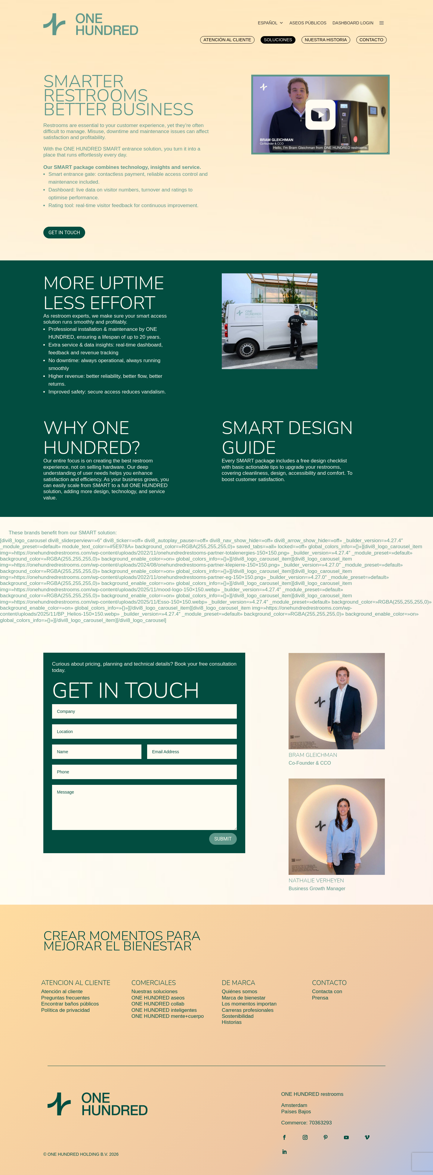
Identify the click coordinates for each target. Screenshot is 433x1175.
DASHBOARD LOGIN (352, 22)
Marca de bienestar (244, 998)
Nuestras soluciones (154, 991)
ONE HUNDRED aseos (158, 998)
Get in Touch (64, 232)
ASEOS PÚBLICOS (307, 22)
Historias (232, 1022)
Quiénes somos (239, 991)
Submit (222, 839)
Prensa (320, 998)
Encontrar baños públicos (70, 1004)
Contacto (329, 982)
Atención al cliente (62, 991)
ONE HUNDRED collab (157, 1004)
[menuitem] (227, 40)
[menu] (381, 23)
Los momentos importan (249, 1004)
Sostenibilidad (238, 1016)
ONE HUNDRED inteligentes (164, 1010)
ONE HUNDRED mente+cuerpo (167, 1016)
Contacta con (327, 991)
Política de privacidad (65, 1010)
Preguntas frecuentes (65, 998)
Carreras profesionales (248, 1010)
